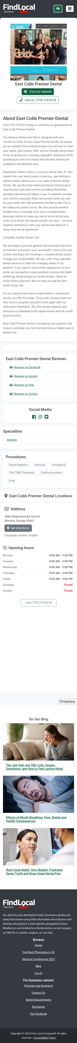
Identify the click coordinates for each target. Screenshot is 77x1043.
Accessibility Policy (45, 1037)
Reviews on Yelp (22, 385)
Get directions (18, 528)
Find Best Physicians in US (38, 952)
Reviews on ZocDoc (24, 394)
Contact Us (38, 993)
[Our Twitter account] (46, 416)
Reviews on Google (23, 376)
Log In (38, 973)
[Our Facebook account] (34, 416)
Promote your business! (38, 985)
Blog (38, 966)
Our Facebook (38, 1014)
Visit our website (37, 91)
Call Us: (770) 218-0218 (37, 100)
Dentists (12, 440)
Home (38, 945)
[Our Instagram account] (40, 416)
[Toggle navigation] (70, 9)
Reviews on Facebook (25, 367)
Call (38, 602)
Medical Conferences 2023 (38, 959)
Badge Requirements (38, 1000)
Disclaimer (38, 1007)
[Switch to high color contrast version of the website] (58, 8)
